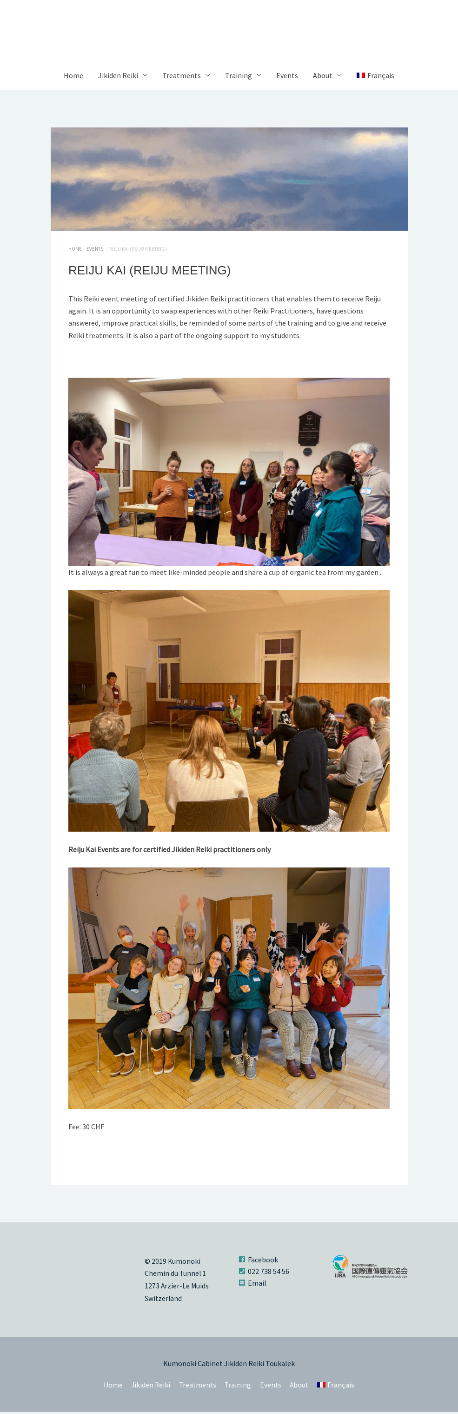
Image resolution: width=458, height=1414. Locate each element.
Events (287, 78)
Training (238, 78)
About (322, 78)
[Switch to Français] (375, 78)
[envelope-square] (252, 1285)
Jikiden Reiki (118, 78)
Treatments (181, 78)
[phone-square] (264, 1273)
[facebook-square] (258, 1262)
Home (73, 78)
